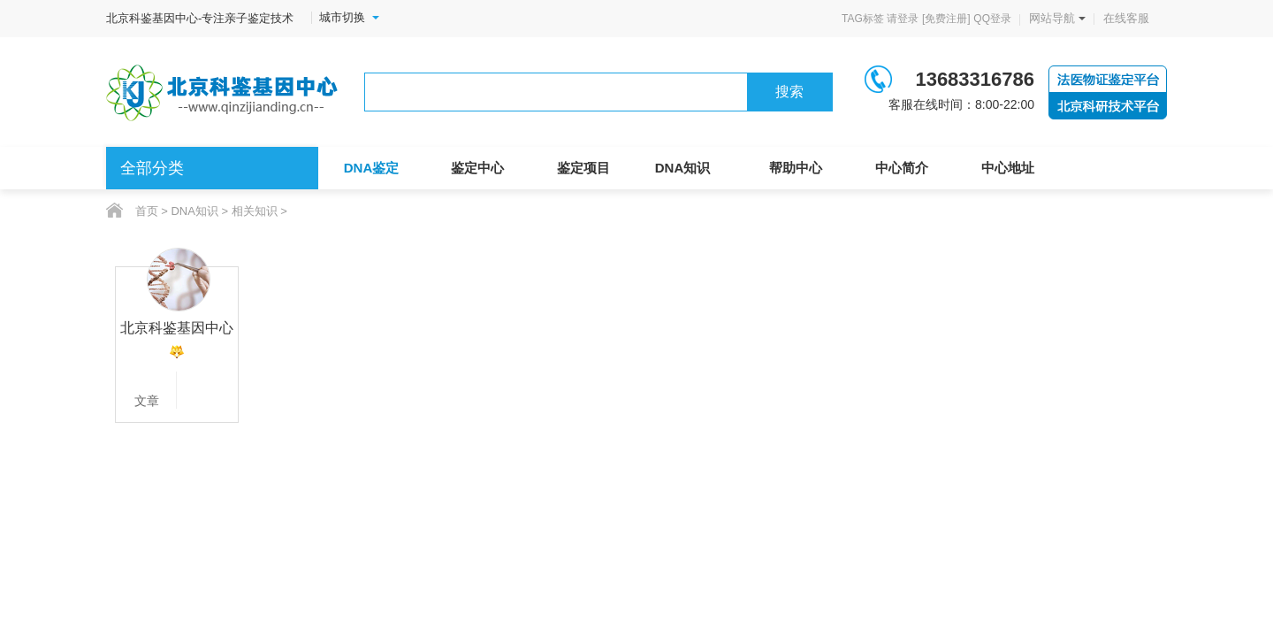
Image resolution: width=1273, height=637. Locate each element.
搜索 (789, 91)
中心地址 (1007, 167)
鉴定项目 (583, 167)
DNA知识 (683, 167)
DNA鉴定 (372, 167)
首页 (146, 211)
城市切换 (349, 18)
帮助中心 (795, 167)
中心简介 (901, 167)
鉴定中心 (477, 167)
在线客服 (1126, 18)
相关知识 (255, 211)
